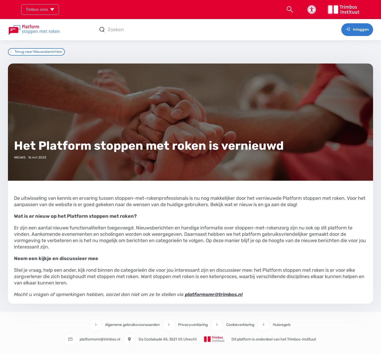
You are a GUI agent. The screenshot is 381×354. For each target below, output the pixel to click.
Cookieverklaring (240, 325)
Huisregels (282, 325)
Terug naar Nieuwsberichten (36, 51)
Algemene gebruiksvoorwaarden (132, 325)
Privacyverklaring (193, 325)
